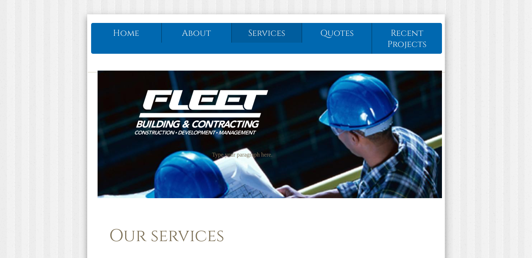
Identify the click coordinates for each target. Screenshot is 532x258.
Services (266, 33)
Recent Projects (407, 39)
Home (126, 33)
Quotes (337, 33)
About (196, 33)
